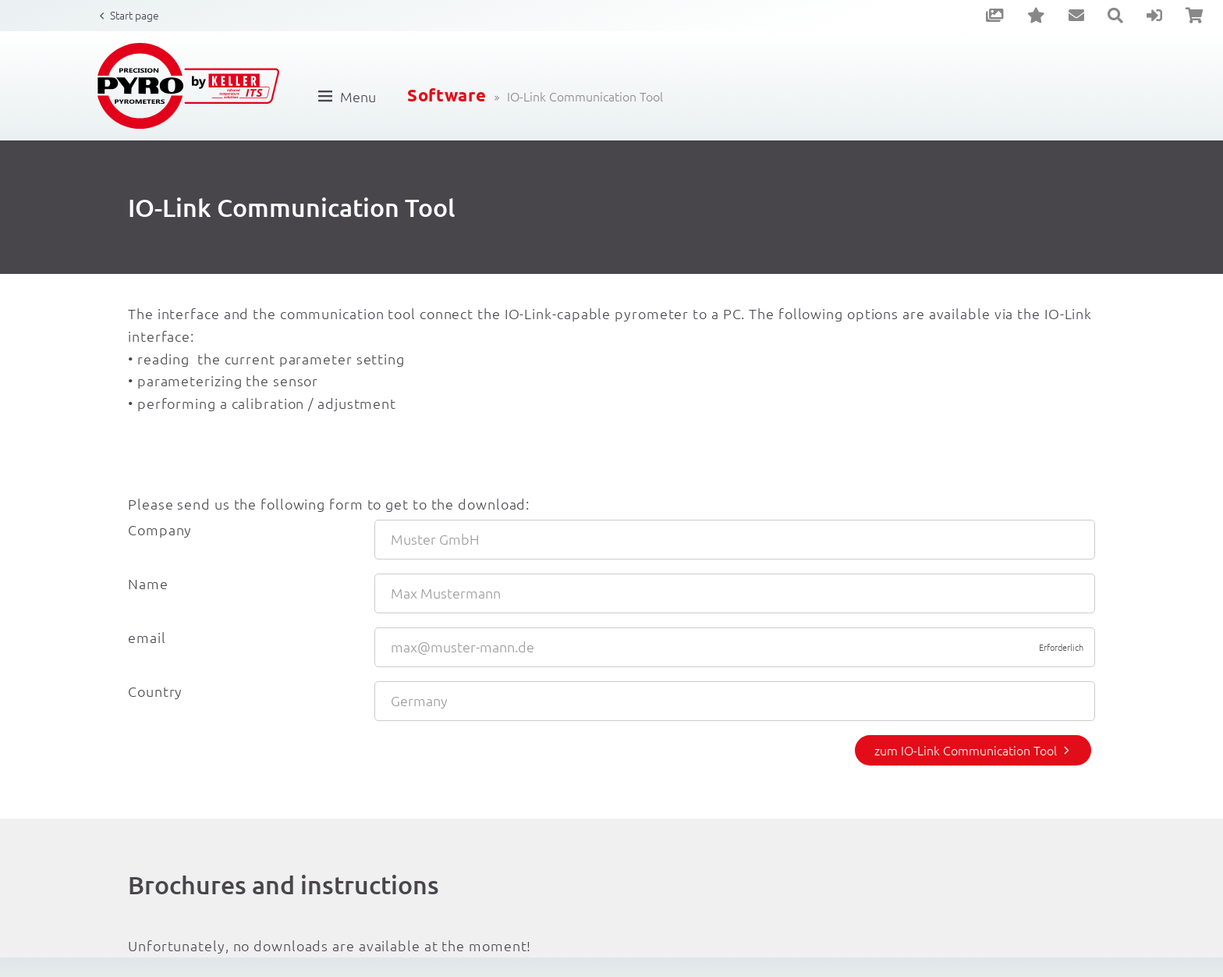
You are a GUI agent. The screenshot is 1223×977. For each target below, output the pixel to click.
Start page (134, 15)
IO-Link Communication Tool (585, 96)
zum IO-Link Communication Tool (965, 750)
